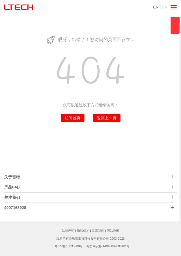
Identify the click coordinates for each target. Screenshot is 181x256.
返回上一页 (107, 118)
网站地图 (113, 230)
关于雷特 (12, 177)
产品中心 (12, 187)
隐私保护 (83, 230)
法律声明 (68, 230)
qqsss (175, 25)
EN (155, 7)
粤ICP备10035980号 (69, 246)
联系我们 (98, 230)
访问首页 (73, 118)
